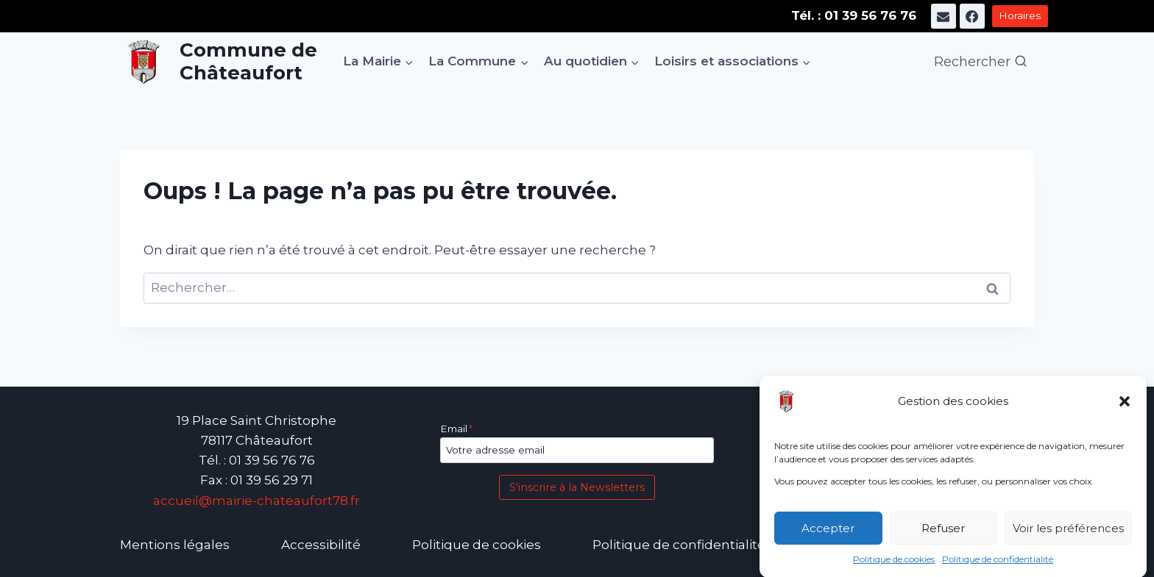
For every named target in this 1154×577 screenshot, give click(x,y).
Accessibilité (321, 544)
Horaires (1020, 15)
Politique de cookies (894, 563)
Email (456, 428)
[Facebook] (972, 16)
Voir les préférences (1068, 533)
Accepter (827, 533)
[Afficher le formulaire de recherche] (980, 62)
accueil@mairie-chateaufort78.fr (256, 500)
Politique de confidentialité (997, 563)
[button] (1124, 405)
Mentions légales (175, 544)
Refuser (943, 533)
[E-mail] (943, 16)
